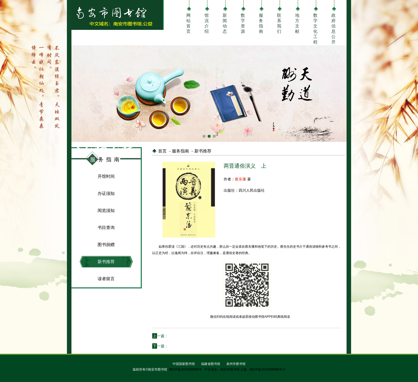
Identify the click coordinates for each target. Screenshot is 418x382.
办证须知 (106, 193)
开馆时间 (106, 176)
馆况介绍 (206, 23)
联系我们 (279, 23)
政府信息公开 (333, 23)
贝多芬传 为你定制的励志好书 (193, 336)
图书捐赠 (106, 244)
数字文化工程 (315, 23)
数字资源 (243, 23)
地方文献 (297, 23)
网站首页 (188, 23)
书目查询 (106, 227)
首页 (162, 151)
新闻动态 (225, 23)
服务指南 (261, 23)
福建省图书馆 (210, 364)
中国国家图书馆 (183, 364)
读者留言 (106, 278)
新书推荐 (106, 261)
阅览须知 (106, 210)
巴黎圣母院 (177, 346)
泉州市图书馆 (236, 364)
